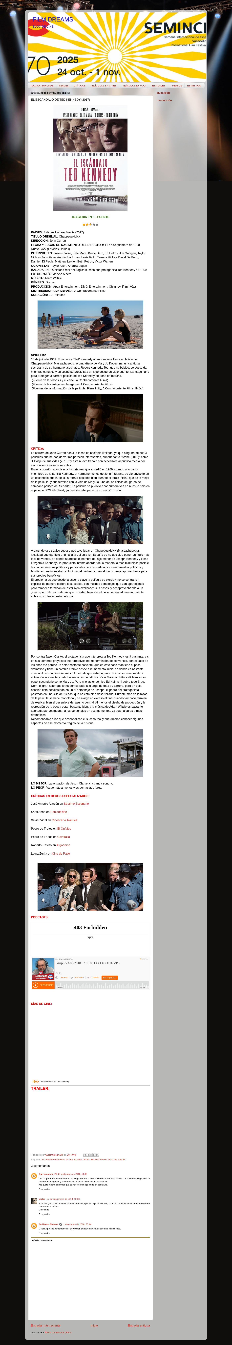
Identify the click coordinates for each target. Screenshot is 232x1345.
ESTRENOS (194, 85)
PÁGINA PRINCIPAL (42, 85)
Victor (42, 1199)
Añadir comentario (42, 1240)
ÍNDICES (64, 85)
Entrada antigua (139, 1325)
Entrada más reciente (46, 1325)
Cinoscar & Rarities (64, 820)
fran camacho (46, 1174)
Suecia (121, 1159)
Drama (69, 1159)
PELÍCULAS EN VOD (134, 85)
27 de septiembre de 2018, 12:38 (63, 1199)
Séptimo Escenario (76, 803)
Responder (44, 1189)
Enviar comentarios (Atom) (58, 1332)
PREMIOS (176, 85)
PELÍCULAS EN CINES (103, 85)
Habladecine (58, 812)
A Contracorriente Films (53, 1159)
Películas (112, 1159)
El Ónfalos (64, 828)
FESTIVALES (158, 85)
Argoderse (63, 845)
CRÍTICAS (79, 85)
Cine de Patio (61, 853)
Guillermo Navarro (49, 1224)
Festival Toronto (98, 1159)
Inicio (94, 1325)
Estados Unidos (82, 1159)
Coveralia (63, 837)
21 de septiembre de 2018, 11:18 (70, 1174)
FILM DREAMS (53, 19)
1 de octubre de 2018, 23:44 (77, 1224)
